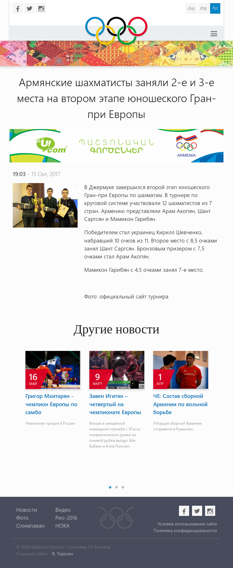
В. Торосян (62, 554)
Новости (26, 509)
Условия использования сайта (187, 524)
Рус (215, 7)
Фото (22, 517)
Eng (203, 7)
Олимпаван (30, 525)
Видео (63, 509)
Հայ (191, 7)
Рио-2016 (66, 517)
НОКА (62, 525)
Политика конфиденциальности (185, 530)
